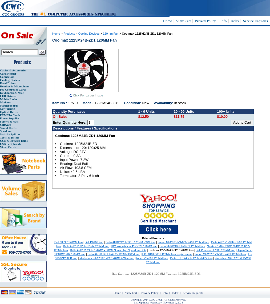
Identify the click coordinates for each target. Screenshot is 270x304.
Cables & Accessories (13, 70)
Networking (7, 108)
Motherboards (9, 105)
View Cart (131, 292)
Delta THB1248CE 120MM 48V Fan (191, 258)
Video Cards (8, 147)
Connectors (7, 76)
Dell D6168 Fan (94, 242)
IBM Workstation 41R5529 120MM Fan (134, 246)
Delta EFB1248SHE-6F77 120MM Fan (182, 246)
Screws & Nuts (9, 121)
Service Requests (193, 292)
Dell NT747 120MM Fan (68, 242)
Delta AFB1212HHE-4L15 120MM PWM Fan (113, 254)
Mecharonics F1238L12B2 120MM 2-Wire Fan (106, 258)
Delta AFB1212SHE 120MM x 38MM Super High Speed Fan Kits (108, 250)
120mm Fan (111, 33)
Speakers (5, 131)
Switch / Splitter (10, 134)
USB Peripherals (10, 143)
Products (69, 33)
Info (165, 292)
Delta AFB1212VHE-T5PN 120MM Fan (86, 246)
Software (5, 124)
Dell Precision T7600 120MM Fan (215, 250)
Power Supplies (9, 118)
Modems (5, 102)
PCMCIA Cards (10, 115)
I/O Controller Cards (13, 89)
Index (175, 292)
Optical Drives (9, 112)
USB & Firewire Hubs (14, 140)
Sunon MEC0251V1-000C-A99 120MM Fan (183, 242)
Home (56, 33)
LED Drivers (8, 96)
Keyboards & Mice (12, 92)
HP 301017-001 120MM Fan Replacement (167, 254)
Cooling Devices (10, 80)
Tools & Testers (9, 137)
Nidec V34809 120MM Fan (152, 258)
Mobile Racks (8, 99)
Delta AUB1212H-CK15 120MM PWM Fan (130, 242)
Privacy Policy (149, 292)
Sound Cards (8, 127)
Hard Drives (7, 83)
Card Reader (8, 73)
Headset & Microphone (14, 86)
